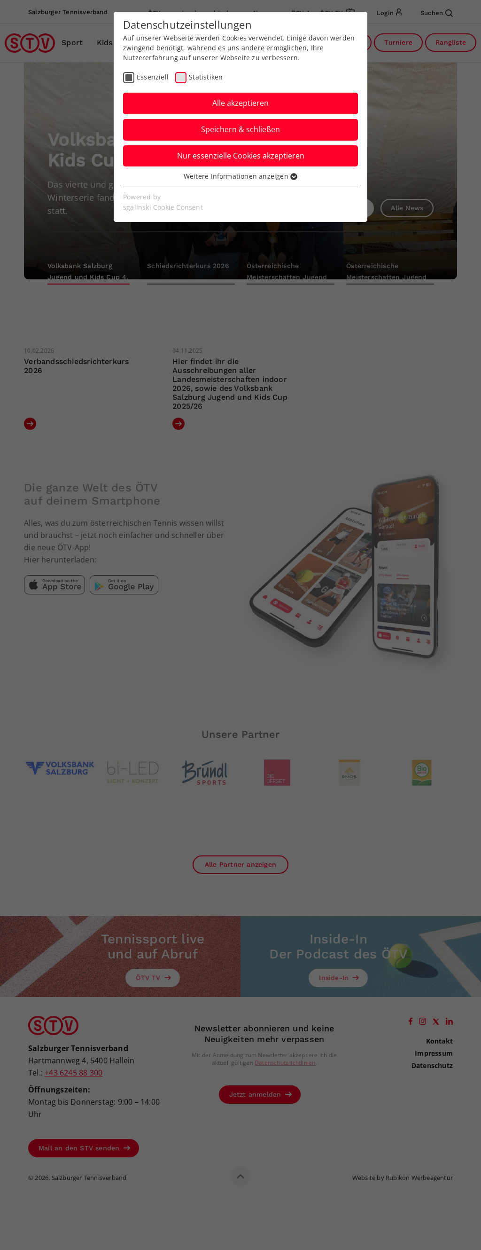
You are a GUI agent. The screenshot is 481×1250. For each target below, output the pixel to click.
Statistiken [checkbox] (206, 76)
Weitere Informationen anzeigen (240, 176)
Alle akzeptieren (240, 103)
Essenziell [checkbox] (153, 76)
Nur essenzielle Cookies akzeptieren (240, 155)
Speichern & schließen (240, 129)
